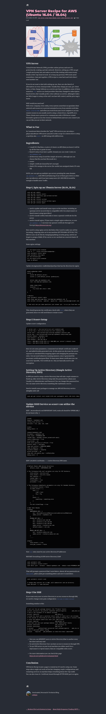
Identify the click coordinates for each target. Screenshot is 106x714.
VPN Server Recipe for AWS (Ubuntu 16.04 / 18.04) (51, 13)
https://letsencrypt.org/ (43, 225)
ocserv (59, 18)
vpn (39, 18)
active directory (65, 18)
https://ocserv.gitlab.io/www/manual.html (44, 656)
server (42, 18)
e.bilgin (34, 695)
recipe (47, 18)
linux (50, 18)
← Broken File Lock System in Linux (38, 709)
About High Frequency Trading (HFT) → (66, 709)
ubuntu (54, 18)
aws (72, 18)
